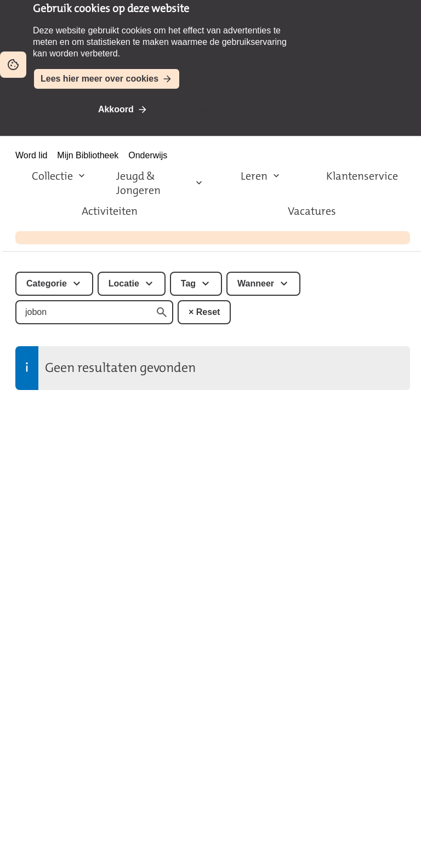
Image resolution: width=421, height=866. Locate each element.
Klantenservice (362, 176)
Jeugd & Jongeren (138, 183)
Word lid (31, 155)
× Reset (204, 312)
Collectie (52, 176)
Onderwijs (147, 155)
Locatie (124, 283)
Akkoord (116, 109)
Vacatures (312, 211)
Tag (188, 283)
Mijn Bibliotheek (87, 155)
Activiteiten (110, 211)
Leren (254, 176)
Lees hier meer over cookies (99, 78)
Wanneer (255, 283)
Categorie (46, 283)
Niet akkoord (195, 109)
